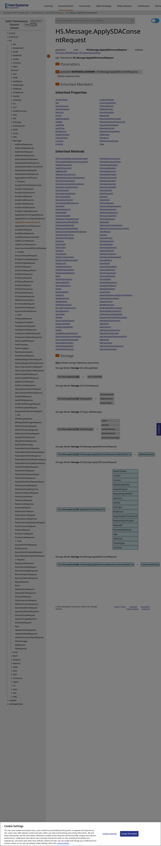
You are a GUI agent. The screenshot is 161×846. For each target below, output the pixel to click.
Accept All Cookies (129, 835)
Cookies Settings (109, 835)
